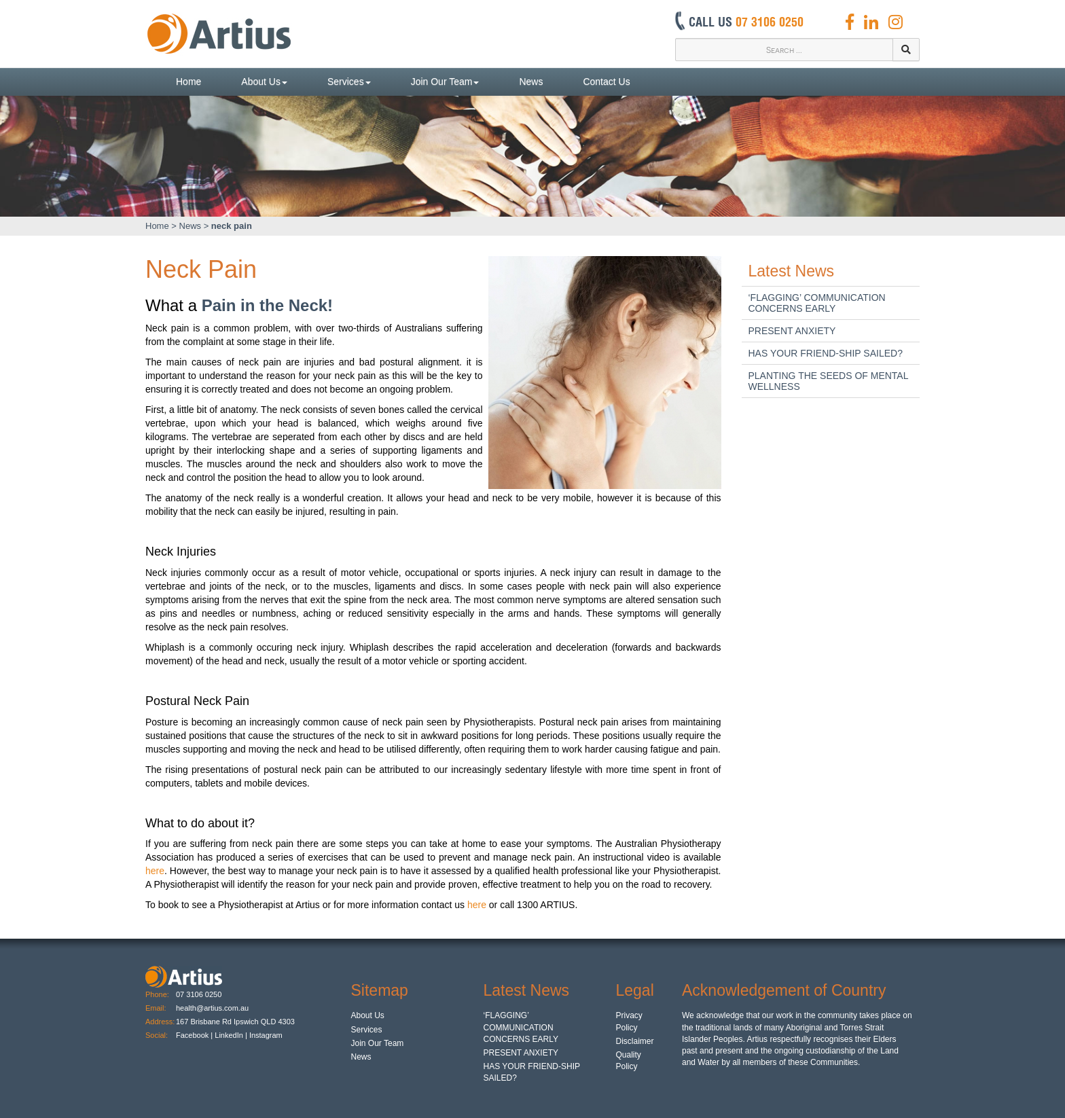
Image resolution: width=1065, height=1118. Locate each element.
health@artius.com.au (212, 1008)
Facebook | (194, 1035)
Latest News (791, 271)
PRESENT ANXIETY (792, 330)
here (154, 870)
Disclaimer (635, 1041)
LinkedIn (229, 1035)
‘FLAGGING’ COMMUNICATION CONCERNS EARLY (817, 303)
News (531, 81)
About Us (264, 81)
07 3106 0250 (198, 994)
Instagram (267, 1035)
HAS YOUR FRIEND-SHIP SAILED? (825, 353)
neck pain (231, 226)
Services (349, 81)
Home (188, 81)
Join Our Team (445, 81)
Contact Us (606, 81)
